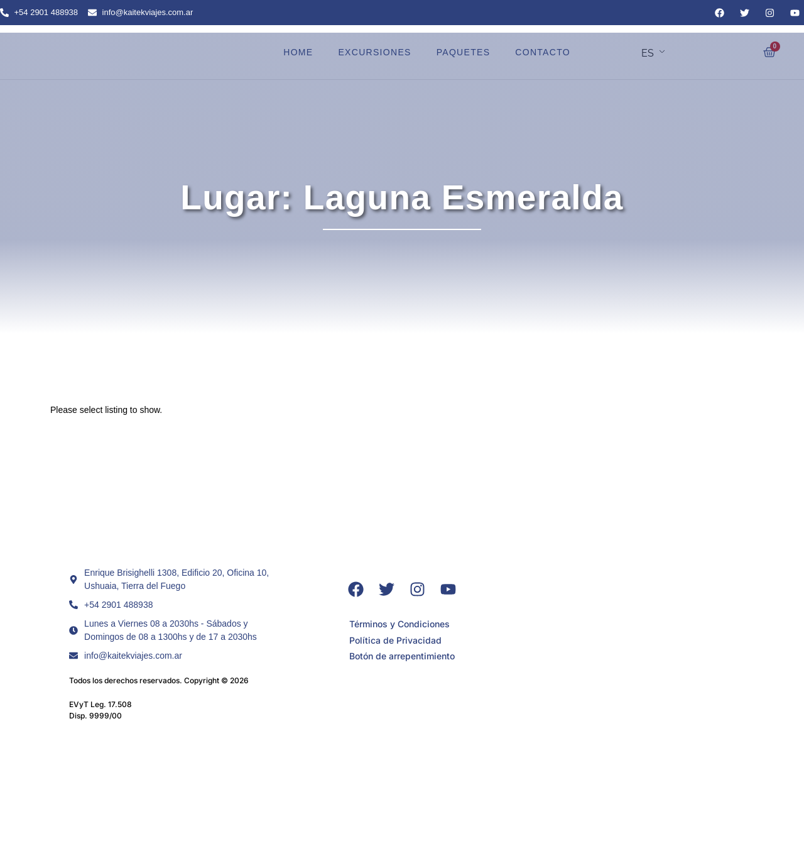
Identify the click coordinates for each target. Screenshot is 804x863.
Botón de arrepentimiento (402, 656)
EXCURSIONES (374, 52)
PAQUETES (464, 52)
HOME (298, 52)
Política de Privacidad (395, 640)
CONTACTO (542, 52)
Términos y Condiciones (399, 623)
